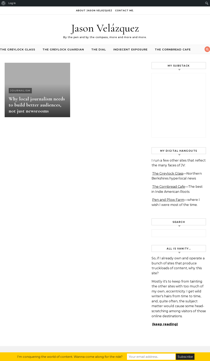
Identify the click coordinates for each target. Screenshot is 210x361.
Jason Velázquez (105, 27)
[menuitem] (3, 3)
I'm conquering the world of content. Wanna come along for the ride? (70, 357)
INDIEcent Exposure (130, 49)
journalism (20, 90)
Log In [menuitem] (12, 3)
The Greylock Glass (17, 49)
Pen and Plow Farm (168, 200)
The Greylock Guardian (63, 49)
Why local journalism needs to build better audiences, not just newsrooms (37, 105)
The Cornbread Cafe (173, 49)
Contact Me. (124, 10)
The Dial (98, 49)
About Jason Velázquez (94, 10)
